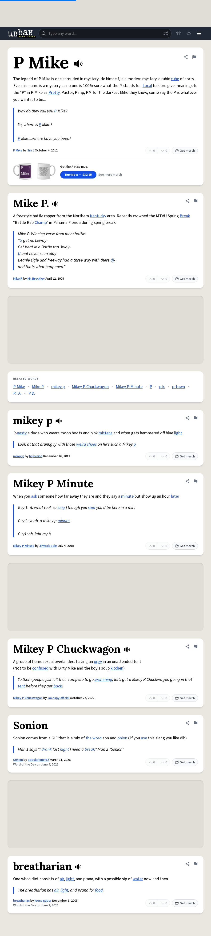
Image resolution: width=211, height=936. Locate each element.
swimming (103, 679)
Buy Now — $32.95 (78, 174)
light (178, 433)
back (57, 686)
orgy (98, 662)
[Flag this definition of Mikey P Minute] (195, 481)
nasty (22, 433)
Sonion (18, 760)
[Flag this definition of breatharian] (195, 864)
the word (94, 738)
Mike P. (18, 278)
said (91, 508)
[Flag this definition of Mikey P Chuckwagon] (195, 646)
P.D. (31, 393)
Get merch (185, 150)
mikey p (58, 387)
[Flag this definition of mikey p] (195, 418)
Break (185, 216)
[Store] (178, 33)
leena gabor (43, 900)
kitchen (117, 668)
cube (175, 79)
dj (112, 260)
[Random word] (166, 33)
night (64, 749)
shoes (92, 444)
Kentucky (98, 216)
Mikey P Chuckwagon (90, 387)
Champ (41, 223)
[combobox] (105, 33)
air (62, 879)
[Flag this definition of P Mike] (194, 57)
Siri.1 (30, 150)
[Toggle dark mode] (189, 33)
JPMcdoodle (48, 545)
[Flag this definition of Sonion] (195, 723)
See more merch (110, 174)
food (99, 890)
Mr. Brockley (36, 278)
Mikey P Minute (129, 387)
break (90, 749)
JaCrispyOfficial (59, 698)
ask (34, 496)
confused (40, 668)
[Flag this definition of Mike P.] (195, 201)
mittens (105, 433)
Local (147, 86)
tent (21, 686)
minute (127, 496)
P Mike (17, 150)
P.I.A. (17, 393)
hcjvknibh (35, 456)
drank (46, 749)
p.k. (162, 387)
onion (122, 738)
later (175, 496)
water (138, 879)
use (144, 738)
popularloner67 (38, 760)
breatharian (21, 900)
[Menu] (199, 33)
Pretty (54, 92)
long (61, 508)
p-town (178, 387)
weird (81, 444)
